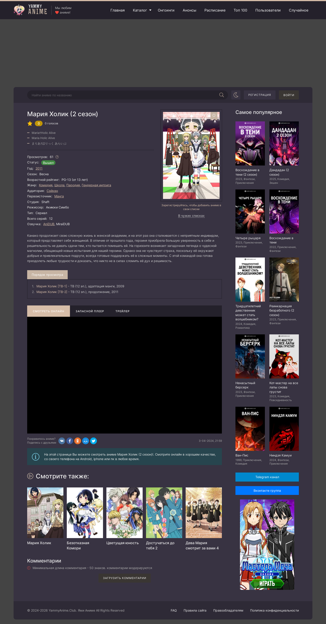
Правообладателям (228, 610)
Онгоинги (166, 10)
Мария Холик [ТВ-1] (51, 286)
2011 (39, 168)
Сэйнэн (52, 191)
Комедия (46, 185)
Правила (195, 610)
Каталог (140, 10)
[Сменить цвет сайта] (235, 94)
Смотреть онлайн (48, 311)
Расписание (214, 10)
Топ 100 (240, 10)
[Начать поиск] (221, 94)
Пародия (73, 185)
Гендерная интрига (96, 185)
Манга (59, 196)
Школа (59, 185)
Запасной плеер (90, 311)
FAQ (174, 610)
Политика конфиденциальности (274, 610)
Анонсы (189, 10)
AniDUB (48, 224)
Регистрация (259, 95)
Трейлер (122, 311)
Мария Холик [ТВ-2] (51, 292)
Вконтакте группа (267, 490)
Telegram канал (267, 477)
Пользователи (268, 10)
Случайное (298, 10)
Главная (117, 10)
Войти (288, 95)
